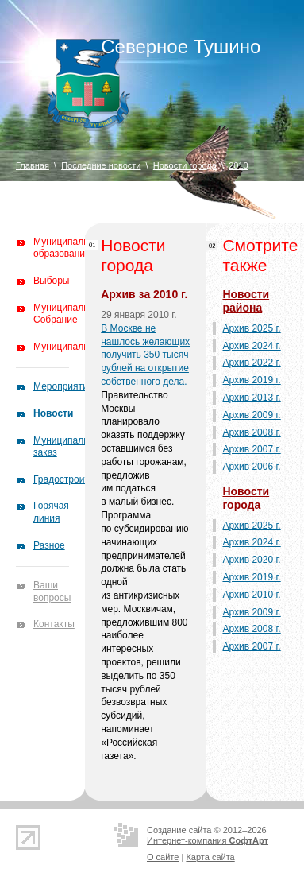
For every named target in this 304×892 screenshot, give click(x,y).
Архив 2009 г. (251, 415)
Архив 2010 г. (251, 594)
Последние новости (100, 165)
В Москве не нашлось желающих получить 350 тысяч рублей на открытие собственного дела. (145, 355)
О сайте (163, 857)
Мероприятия (63, 386)
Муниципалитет (67, 346)
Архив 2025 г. (251, 328)
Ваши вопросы (52, 591)
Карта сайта (210, 857)
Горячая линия (51, 512)
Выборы (51, 280)
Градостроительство (78, 479)
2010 (238, 165)
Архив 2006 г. (251, 466)
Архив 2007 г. (251, 449)
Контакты (54, 624)
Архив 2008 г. (251, 432)
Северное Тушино (180, 46)
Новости (53, 413)
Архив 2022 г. (251, 362)
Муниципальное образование (68, 248)
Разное (49, 545)
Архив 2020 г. (251, 559)
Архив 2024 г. (251, 345)
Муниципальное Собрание (68, 314)
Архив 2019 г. (251, 380)
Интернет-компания (207, 840)
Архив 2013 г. (251, 397)
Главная (32, 165)
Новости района (245, 301)
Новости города (185, 165)
